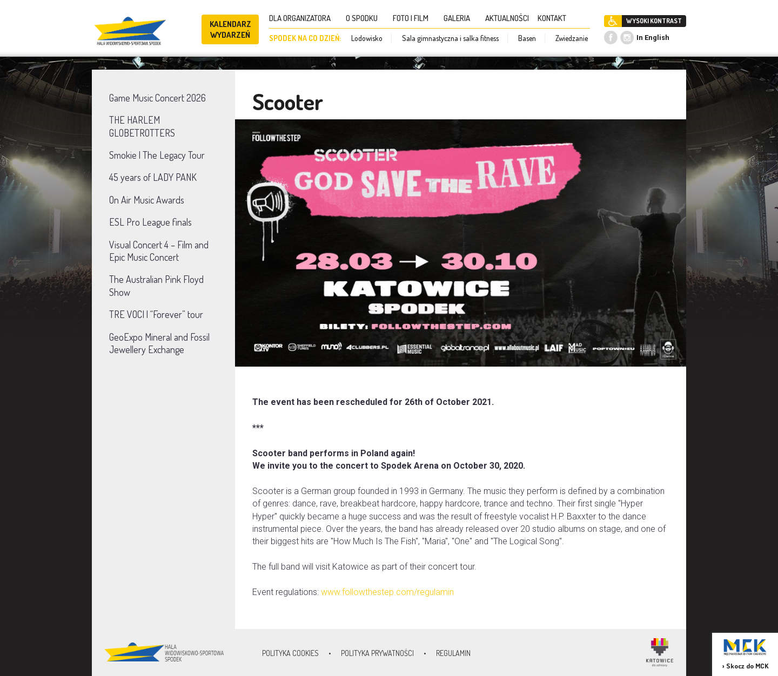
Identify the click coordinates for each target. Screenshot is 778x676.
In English (652, 37)
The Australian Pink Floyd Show (156, 285)
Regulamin (453, 653)
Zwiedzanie (571, 38)
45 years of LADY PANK (153, 177)
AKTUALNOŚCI (507, 18)
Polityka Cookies (290, 653)
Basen (527, 38)
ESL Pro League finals (150, 222)
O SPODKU (365, 18)
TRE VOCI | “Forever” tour (156, 314)
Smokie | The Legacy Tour (157, 155)
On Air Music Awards (146, 200)
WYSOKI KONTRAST (654, 21)
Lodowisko (367, 38)
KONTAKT (555, 18)
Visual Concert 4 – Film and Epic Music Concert (159, 251)
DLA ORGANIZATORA (303, 18)
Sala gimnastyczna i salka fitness (450, 38)
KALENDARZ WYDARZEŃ (230, 29)
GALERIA (460, 18)
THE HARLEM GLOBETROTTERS (142, 126)
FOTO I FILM (414, 18)
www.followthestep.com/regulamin (387, 592)
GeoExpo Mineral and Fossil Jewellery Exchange (159, 343)
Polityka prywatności (377, 653)
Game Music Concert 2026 (157, 98)
